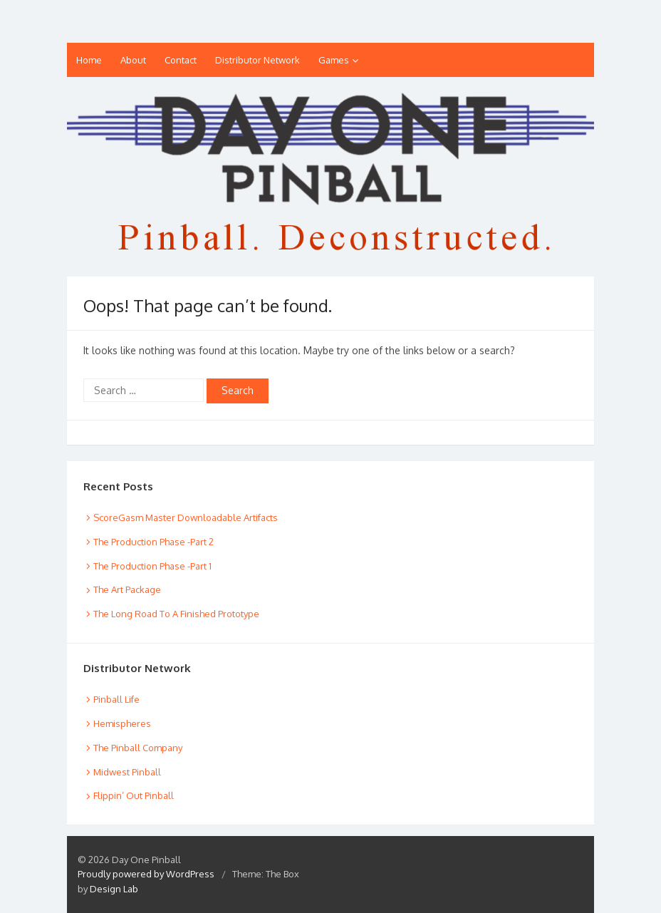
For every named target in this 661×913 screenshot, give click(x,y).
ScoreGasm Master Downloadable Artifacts (185, 517)
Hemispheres (122, 723)
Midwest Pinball (127, 772)
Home (89, 60)
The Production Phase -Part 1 (152, 566)
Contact (181, 60)
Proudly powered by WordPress (146, 874)
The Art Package (127, 589)
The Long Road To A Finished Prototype (176, 613)
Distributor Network (257, 60)
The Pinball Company (137, 747)
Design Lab (114, 888)
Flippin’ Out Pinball (133, 795)
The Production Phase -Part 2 (153, 541)
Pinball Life (116, 699)
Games (333, 60)
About (133, 60)
